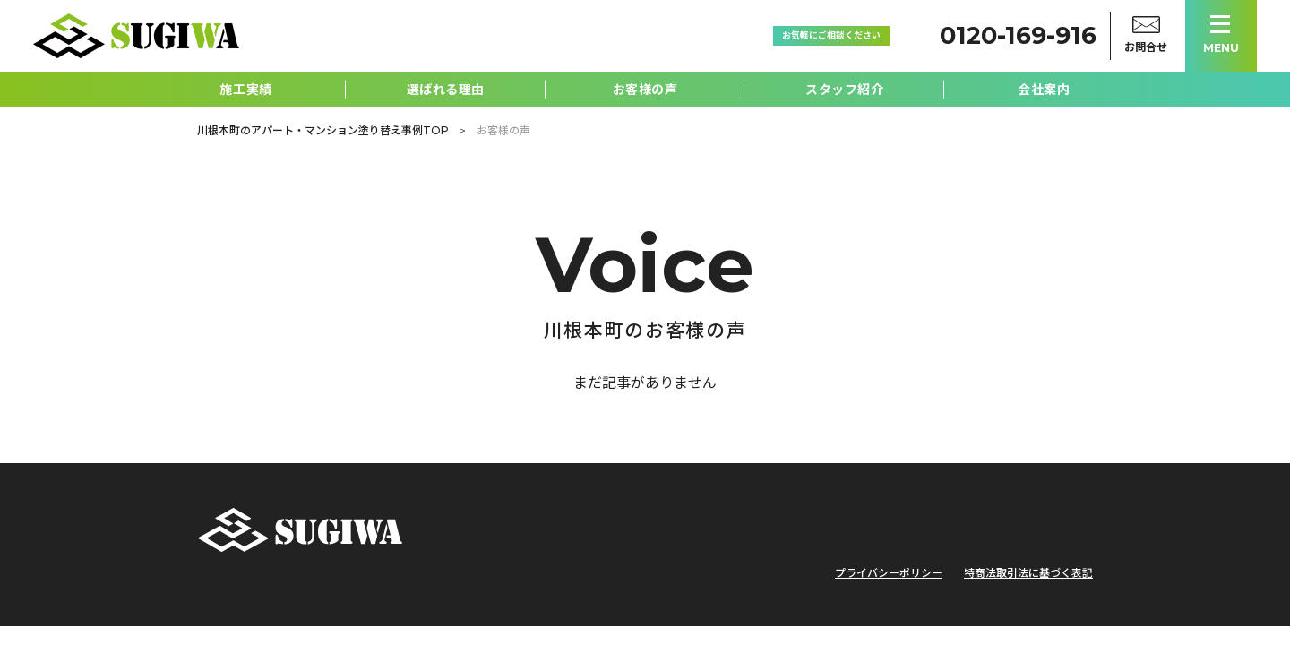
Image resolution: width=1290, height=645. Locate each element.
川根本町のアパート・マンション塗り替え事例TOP (323, 130)
